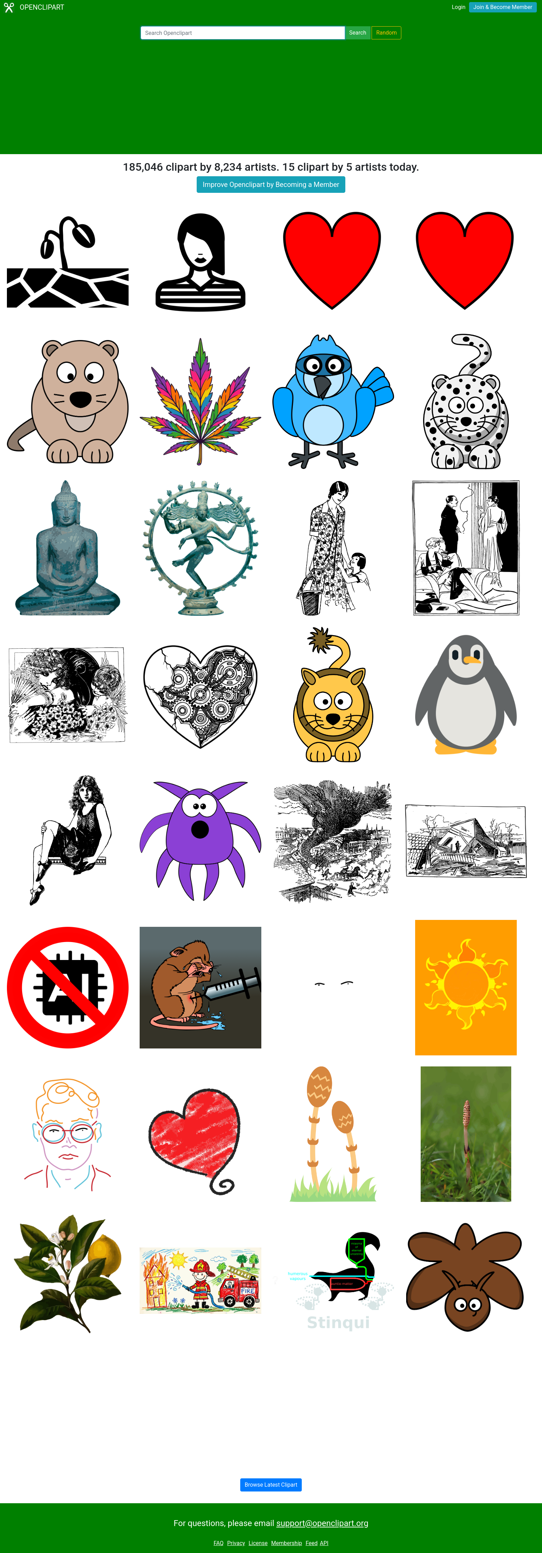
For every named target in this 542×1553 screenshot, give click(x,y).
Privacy (236, 1543)
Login (458, 7)
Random (386, 32)
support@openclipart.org (322, 1523)
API (324, 1543)
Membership (286, 1543)
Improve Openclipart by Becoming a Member (271, 184)
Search (357, 32)
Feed (312, 1543)
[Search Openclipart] (243, 32)
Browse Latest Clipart (271, 1484)
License (258, 1543)
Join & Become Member (503, 7)
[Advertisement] (271, 96)
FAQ (219, 1543)
